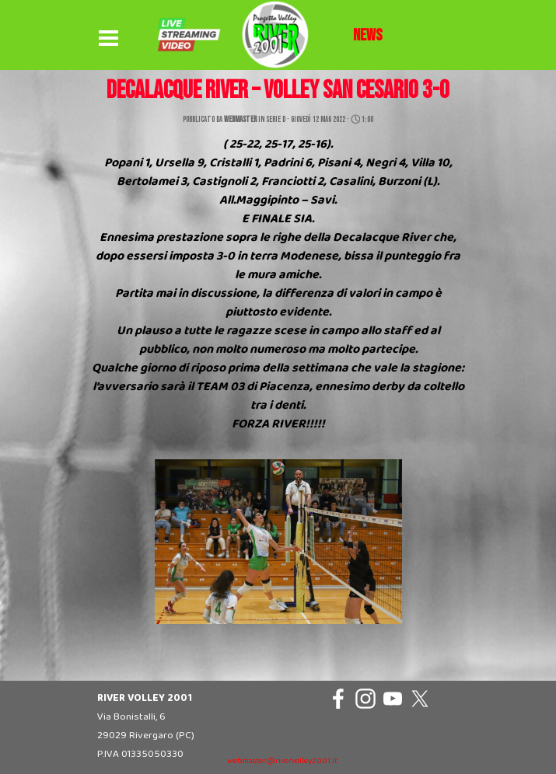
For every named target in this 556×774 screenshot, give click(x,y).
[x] (420, 698)
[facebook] (338, 698)
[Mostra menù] (109, 38)
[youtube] (392, 698)
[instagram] (365, 698)
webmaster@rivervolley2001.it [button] (282, 761)
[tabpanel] (368, 35)
